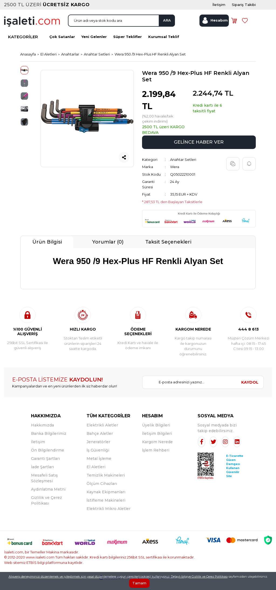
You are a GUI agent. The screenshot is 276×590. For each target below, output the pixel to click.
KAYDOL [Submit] (249, 390)
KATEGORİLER (23, 46)
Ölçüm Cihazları (102, 492)
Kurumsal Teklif (163, 46)
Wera (174, 175)
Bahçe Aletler (100, 441)
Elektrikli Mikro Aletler (108, 517)
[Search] (121, 28)
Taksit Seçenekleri (168, 250)
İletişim (38, 450)
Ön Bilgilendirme (47, 458)
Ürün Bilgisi (47, 250)
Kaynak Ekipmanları (106, 500)
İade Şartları (42, 475)
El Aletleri (96, 475)
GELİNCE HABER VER (199, 150)
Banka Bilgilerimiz (48, 441)
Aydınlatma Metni (48, 497)
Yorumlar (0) (107, 250)
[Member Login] (214, 28)
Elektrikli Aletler (102, 433)
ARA (162, 27)
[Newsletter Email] (189, 390)
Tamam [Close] (139, 583)
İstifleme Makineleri (106, 508)
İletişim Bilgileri (157, 441)
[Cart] (236, 27)
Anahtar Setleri (183, 168)
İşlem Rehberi (155, 458)
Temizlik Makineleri (106, 483)
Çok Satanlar (62, 46)
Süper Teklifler (127, 46)
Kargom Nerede (157, 450)
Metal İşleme (99, 466)
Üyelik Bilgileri (156, 433)
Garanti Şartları (45, 466)
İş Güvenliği (98, 458)
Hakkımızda (42, 433)
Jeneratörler (98, 450)
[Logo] (32, 28)
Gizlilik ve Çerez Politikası (210, 576)
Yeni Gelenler (94, 46)
